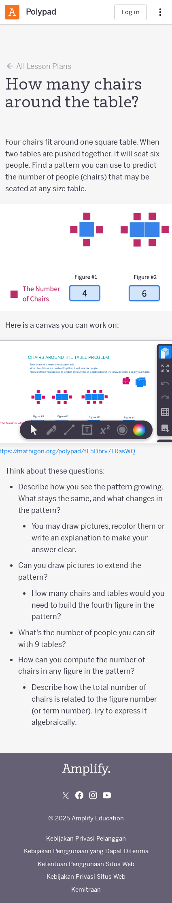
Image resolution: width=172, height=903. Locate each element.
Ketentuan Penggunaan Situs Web (86, 864)
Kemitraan (86, 889)
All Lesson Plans (38, 66)
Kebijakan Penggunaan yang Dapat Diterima (86, 851)
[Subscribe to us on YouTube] (107, 795)
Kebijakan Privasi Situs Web (86, 876)
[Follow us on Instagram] (93, 795)
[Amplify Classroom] (12, 12)
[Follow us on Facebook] (79, 795)
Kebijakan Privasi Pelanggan (86, 838)
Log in (131, 12)
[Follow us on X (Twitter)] (65, 795)
